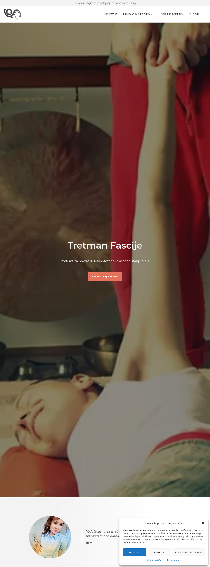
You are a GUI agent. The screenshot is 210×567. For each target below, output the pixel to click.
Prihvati (134, 552)
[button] (203, 523)
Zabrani (160, 552)
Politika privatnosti (171, 560)
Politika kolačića (153, 560)
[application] (153, 14)
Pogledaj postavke (189, 552)
